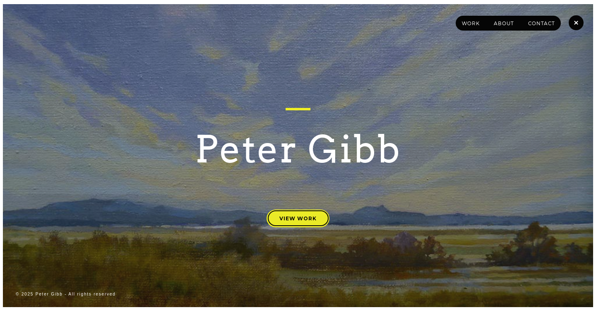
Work (471, 23)
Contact (541, 23)
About (504, 23)
